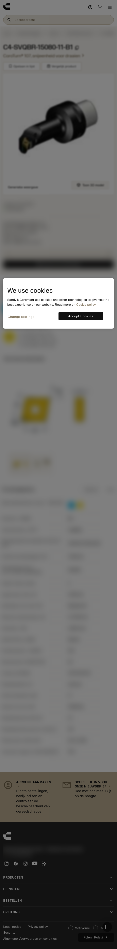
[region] (58, 303)
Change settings (21, 317)
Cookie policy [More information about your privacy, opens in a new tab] (86, 305)
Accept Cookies (80, 316)
